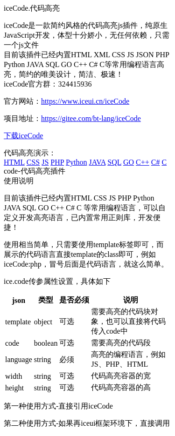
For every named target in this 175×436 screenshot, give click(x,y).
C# (155, 162)
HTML (14, 162)
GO (128, 162)
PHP (57, 162)
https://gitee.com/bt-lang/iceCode (91, 118)
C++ (142, 162)
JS (45, 162)
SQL (114, 162)
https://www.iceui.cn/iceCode (85, 101)
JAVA (97, 162)
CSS (33, 162)
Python (76, 162)
